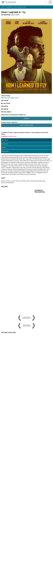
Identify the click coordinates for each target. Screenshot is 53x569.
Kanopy (26, 118)
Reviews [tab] (5, 144)
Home (2, 7)
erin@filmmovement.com (9, 136)
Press (4, 148)
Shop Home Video (26, 125)
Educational (9, 7)
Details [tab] (5, 140)
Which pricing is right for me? (10, 98)
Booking (5, 151)
